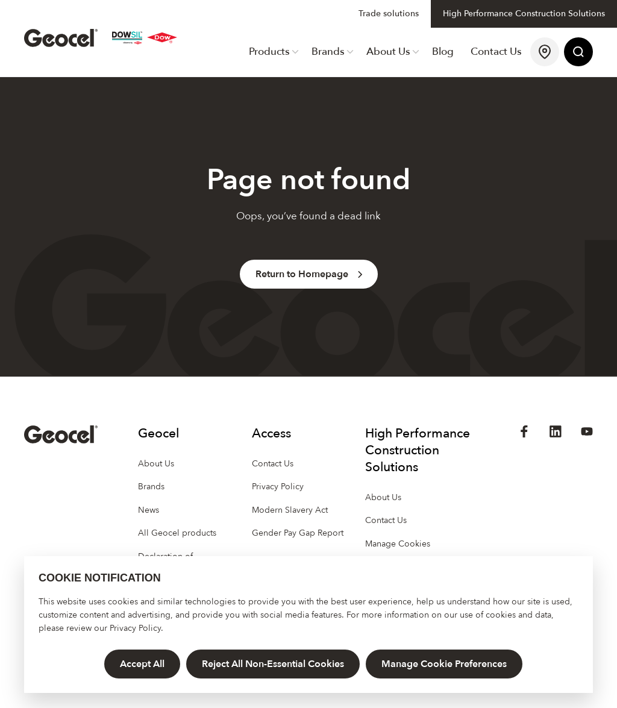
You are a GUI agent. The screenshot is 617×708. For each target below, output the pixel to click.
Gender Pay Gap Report (297, 533)
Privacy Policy (135, 628)
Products (274, 51)
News (148, 510)
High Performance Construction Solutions (524, 13)
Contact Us (496, 51)
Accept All (142, 664)
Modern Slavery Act (290, 510)
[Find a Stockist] (544, 52)
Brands (333, 51)
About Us (392, 51)
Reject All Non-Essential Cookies (273, 664)
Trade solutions (389, 13)
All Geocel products (177, 533)
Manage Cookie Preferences (444, 664)
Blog (443, 51)
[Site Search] (578, 52)
